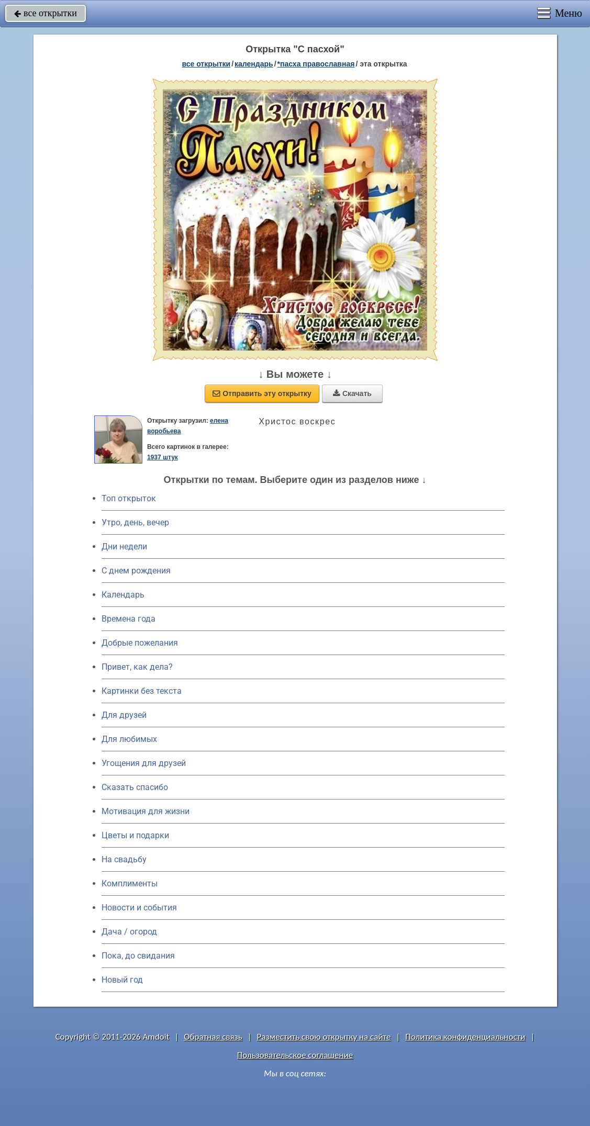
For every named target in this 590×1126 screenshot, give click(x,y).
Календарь (254, 64)
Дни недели (124, 546)
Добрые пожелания (140, 643)
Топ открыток (129, 498)
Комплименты (130, 883)
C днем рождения (136, 571)
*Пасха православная (316, 64)
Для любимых (129, 739)
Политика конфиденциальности (465, 1036)
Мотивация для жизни (146, 811)
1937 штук (162, 457)
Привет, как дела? (137, 667)
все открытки (45, 13)
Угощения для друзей (144, 763)
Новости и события (139, 908)
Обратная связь (213, 1036)
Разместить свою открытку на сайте (324, 1036)
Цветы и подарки (135, 835)
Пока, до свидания (138, 956)
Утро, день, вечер (135, 522)
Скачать (352, 393)
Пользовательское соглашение (295, 1055)
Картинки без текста (142, 691)
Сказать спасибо (135, 787)
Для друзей (124, 715)
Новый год (122, 980)
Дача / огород (129, 932)
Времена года (128, 619)
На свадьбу (124, 859)
